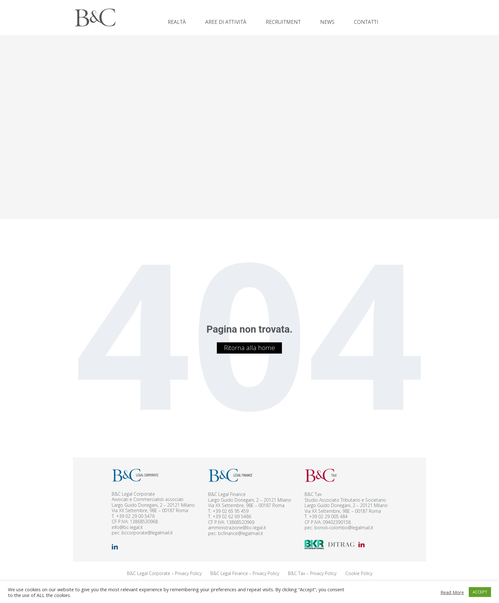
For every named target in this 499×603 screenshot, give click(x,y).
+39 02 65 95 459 (231, 511)
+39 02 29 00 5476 (135, 516)
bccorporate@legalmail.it (147, 533)
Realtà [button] (177, 21)
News (327, 21)
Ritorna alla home (249, 347)
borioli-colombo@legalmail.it (343, 528)
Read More (452, 592)
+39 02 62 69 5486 (232, 516)
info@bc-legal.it (127, 527)
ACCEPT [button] (480, 592)
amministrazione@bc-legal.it (237, 528)
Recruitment (283, 21)
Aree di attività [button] (225, 21)
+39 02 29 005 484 (328, 516)
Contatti (366, 21)
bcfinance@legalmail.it (240, 533)
